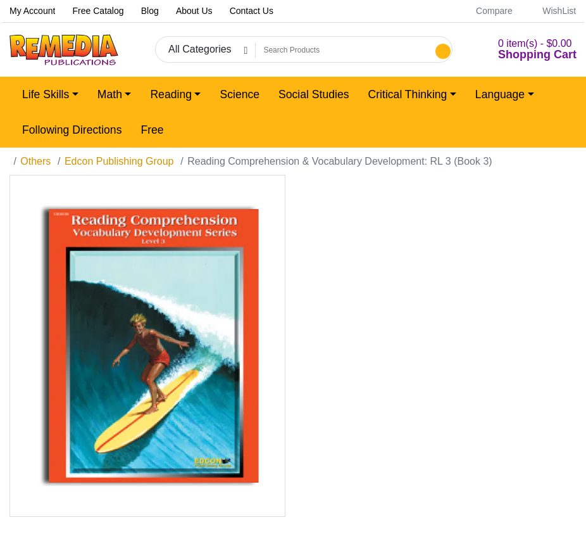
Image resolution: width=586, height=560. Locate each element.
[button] (522, 49)
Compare (487, 11)
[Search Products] (344, 50)
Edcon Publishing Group (119, 161)
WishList (552, 11)
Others (35, 161)
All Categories (200, 49)
